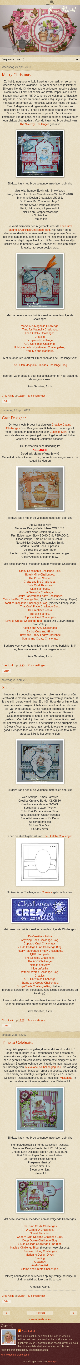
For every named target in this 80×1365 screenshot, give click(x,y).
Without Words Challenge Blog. (40, 972)
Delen (6, 401)
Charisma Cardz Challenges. (40, 1226)
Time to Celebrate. (17, 1042)
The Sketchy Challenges (34, 124)
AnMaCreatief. (40, 1265)
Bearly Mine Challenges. (40, 574)
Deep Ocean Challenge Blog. (40, 1240)
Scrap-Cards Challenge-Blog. (34, 986)
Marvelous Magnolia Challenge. (40, 326)
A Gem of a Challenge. (40, 592)
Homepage (40, 1313)
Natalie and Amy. (40, 964)
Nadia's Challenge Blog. (24, 1247)
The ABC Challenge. (40, 961)
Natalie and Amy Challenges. (39, 627)
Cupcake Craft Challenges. (40, 617)
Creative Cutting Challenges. (40, 1251)
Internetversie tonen (40, 1319)
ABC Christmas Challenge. (40, 343)
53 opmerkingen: (37, 1295)
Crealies (47, 892)
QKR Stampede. (40, 588)
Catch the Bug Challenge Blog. (21, 599)
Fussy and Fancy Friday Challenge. (40, 634)
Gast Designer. (14, 418)
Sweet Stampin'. (40, 1233)
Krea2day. (40, 1261)
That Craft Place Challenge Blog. (40, 606)
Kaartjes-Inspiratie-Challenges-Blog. (26, 603)
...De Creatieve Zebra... (40, 610)
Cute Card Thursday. (39, 585)
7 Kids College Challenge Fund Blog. (40, 1243)
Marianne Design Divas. (40, 1254)
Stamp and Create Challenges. (40, 982)
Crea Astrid (28, 1331)
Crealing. (39, 336)
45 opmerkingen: (37, 665)
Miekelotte (66, 1077)
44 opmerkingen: (37, 1020)
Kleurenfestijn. (40, 968)
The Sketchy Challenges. (40, 333)
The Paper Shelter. (40, 578)
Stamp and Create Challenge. (40, 638)
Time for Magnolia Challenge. (40, 329)
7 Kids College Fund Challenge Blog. (40, 947)
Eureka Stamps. (40, 613)
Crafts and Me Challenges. (40, 581)
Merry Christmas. (17, 74)
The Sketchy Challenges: (58, 836)
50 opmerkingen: (37, 395)
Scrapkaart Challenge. (40, 340)
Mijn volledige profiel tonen (15, 1354)
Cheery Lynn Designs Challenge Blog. (40, 1236)
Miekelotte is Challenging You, (43, 1067)
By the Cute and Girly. (40, 631)
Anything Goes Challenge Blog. (40, 940)
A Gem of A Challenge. (40, 1229)
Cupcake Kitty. (58, 431)
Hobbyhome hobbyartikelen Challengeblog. (40, 347)
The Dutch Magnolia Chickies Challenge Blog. (40, 365)
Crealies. (40, 975)
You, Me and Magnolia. (40, 350)
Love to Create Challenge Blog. (24, 620)
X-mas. (8, 687)
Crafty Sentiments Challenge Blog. (40, 570)
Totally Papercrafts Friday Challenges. (40, 595)
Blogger (52, 1361)
